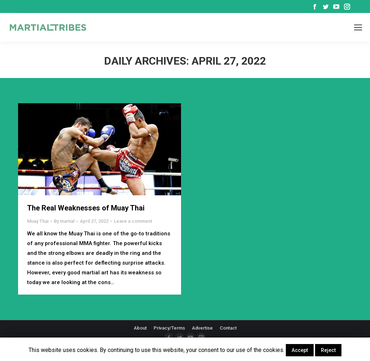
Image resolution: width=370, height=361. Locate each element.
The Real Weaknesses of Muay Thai (86, 208)
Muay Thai (37, 221)
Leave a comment (133, 221)
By (64, 221)
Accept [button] (300, 350)
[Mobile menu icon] (358, 27)
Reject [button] (328, 350)
